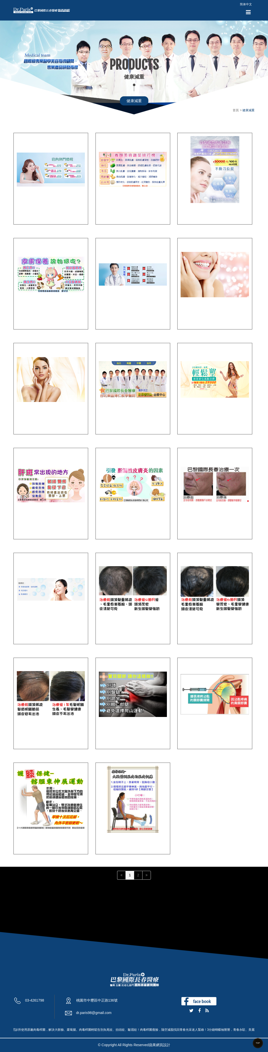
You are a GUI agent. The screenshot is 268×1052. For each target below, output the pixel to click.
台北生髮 (107, 629)
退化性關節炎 (30, 839)
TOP (258, 1043)
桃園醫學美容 (112, 314)
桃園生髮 (25, 734)
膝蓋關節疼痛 (112, 839)
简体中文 (246, 4)
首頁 (236, 110)
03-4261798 (34, 1000)
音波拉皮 (189, 209)
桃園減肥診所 (112, 419)
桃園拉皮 (25, 314)
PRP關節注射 (112, 734)
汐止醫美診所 (30, 209)
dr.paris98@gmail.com (94, 1013)
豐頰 (21, 419)
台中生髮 (189, 629)
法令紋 (187, 524)
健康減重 (134, 101)
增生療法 (107, 209)
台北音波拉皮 (194, 314)
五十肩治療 (191, 734)
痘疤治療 (107, 524)
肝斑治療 (25, 524)
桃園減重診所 (194, 419)
